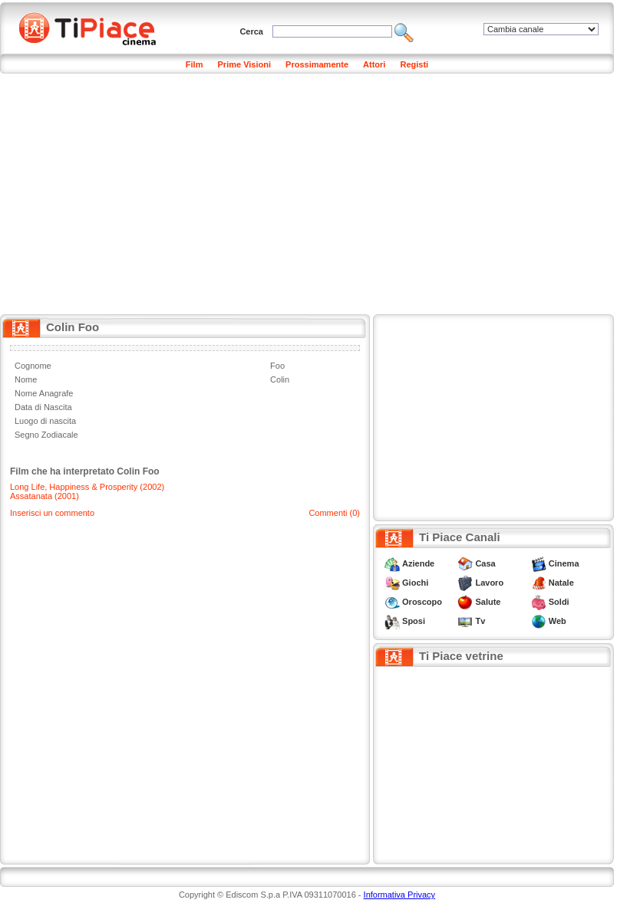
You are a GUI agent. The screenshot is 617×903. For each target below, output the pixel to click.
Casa (485, 563)
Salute (487, 601)
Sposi (413, 621)
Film (194, 64)
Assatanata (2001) (44, 496)
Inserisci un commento (52, 512)
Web (557, 621)
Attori (374, 64)
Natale (561, 582)
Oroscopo (422, 601)
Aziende (418, 563)
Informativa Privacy (400, 894)
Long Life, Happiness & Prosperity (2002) (87, 486)
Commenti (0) (334, 512)
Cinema (564, 563)
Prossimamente (316, 64)
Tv (480, 621)
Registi (414, 64)
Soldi (559, 601)
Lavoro (489, 582)
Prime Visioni (245, 64)
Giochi (415, 582)
